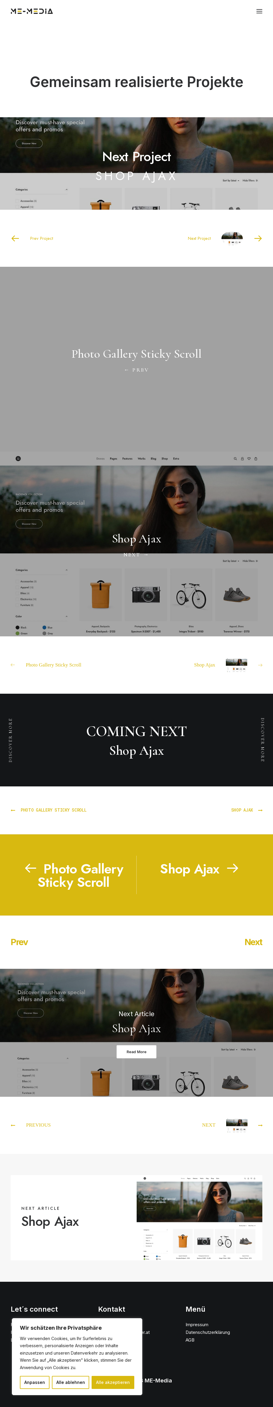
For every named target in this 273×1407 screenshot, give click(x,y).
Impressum (197, 1324)
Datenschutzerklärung (208, 1332)
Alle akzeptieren (113, 1382)
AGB (190, 1340)
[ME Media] (32, 11)
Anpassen (34, 1382)
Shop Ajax (50, 1221)
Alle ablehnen (70, 1382)
